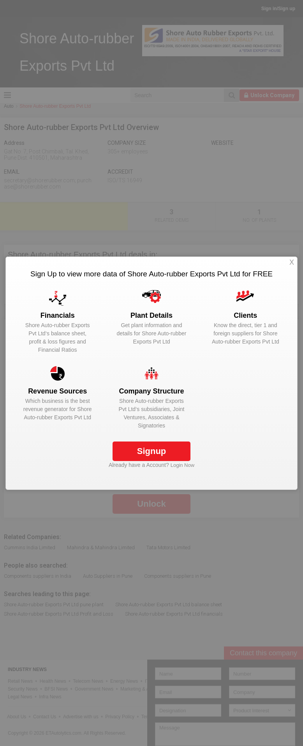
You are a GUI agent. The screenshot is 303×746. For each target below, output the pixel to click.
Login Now (182, 465)
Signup (151, 451)
